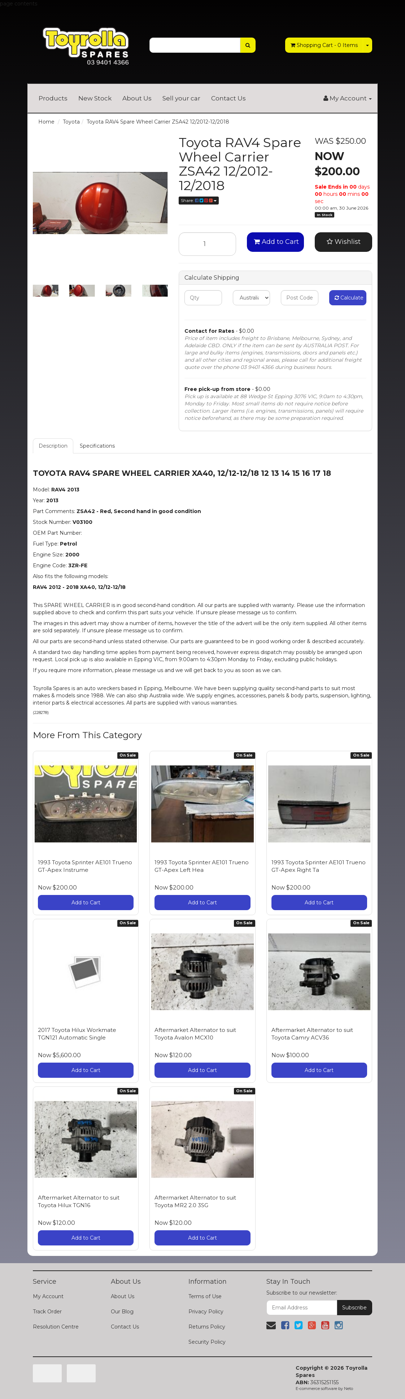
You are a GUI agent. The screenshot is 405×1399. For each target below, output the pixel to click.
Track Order (47, 1311)
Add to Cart (276, 242)
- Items (324, 45)
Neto (348, 1388)
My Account (48, 1296)
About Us (137, 98)
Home (46, 122)
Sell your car (181, 98)
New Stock (95, 98)
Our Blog (122, 1311)
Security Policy (207, 1342)
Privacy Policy (205, 1311)
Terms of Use (205, 1296)
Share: (199, 200)
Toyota (71, 122)
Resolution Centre (56, 1326)
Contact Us (228, 98)
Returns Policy (206, 1326)
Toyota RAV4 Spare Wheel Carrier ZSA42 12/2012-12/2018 (158, 122)
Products (53, 98)
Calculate (349, 297)
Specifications (97, 446)
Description (53, 446)
